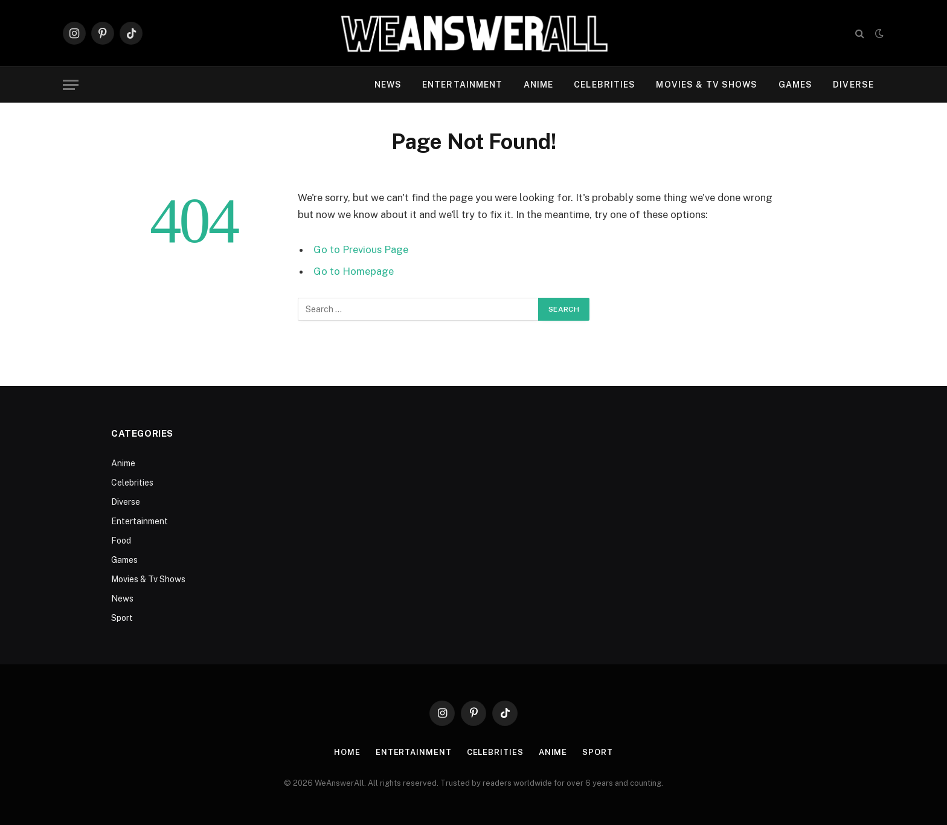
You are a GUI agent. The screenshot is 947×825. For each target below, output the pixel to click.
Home (347, 752)
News (388, 84)
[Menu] (71, 84)
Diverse (853, 84)
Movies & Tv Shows (706, 84)
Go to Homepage (353, 271)
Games (795, 84)
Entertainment (462, 84)
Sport (122, 618)
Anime (539, 84)
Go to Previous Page (360, 249)
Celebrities (604, 84)
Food (121, 540)
